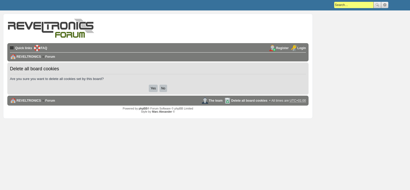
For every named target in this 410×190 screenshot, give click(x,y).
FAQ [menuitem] (44, 48)
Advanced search (384, 5)
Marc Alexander (162, 111)
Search (377, 5)
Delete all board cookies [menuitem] (249, 100)
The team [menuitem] (216, 100)
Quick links (23, 48)
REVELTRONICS (28, 100)
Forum (50, 100)
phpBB (143, 108)
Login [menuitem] (301, 48)
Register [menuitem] (282, 48)
